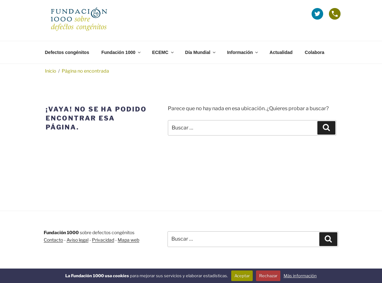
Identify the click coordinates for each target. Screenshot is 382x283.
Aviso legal (77, 240)
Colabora (314, 52)
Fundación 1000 (121, 52)
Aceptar (242, 275)
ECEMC (163, 52)
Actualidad (281, 52)
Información (243, 52)
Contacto (53, 240)
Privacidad (103, 240)
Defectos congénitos (67, 52)
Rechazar (268, 275)
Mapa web (128, 240)
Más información (300, 275)
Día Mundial (201, 52)
